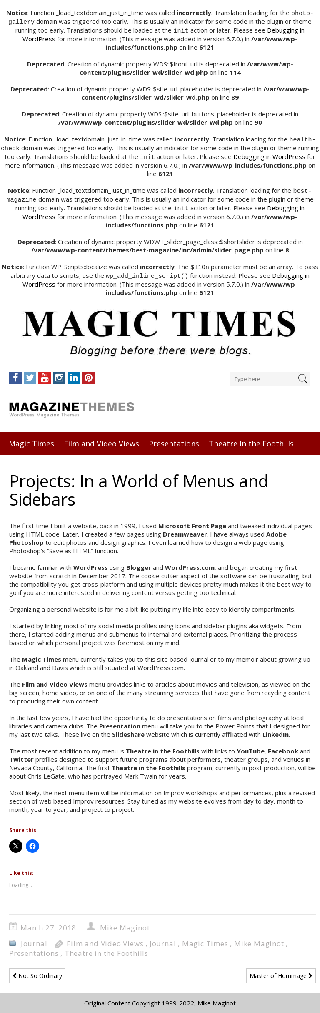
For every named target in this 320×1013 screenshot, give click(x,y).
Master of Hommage (281, 971)
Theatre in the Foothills (106, 948)
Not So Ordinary (37, 971)
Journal (34, 939)
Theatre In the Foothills (251, 439)
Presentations (174, 439)
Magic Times (31, 439)
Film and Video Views (101, 439)
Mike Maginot (125, 923)
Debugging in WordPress (269, 154)
